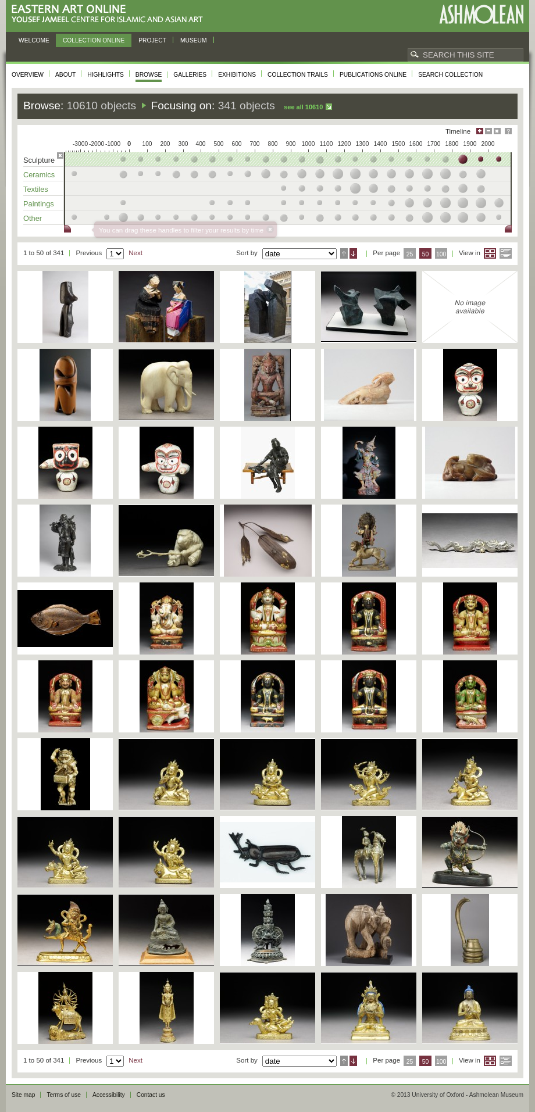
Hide (497, 131)
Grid (490, 253)
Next (135, 252)
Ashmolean (481, 14)
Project (152, 40)
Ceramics (39, 174)
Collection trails (298, 74)
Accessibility (108, 1095)
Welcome (34, 40)
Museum (193, 40)
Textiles (35, 189)
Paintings (38, 203)
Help (508, 131)
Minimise (488, 131)
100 (441, 254)
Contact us (151, 1095)
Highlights (105, 74)
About (65, 74)
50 (425, 254)
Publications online (373, 74)
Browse (148, 74)
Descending (353, 253)
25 (409, 254)
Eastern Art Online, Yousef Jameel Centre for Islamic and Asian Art (110, 14)
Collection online (93, 40)
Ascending (344, 253)
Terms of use (64, 1095)
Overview (28, 74)
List (506, 253)
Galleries (189, 74)
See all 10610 (303, 106)
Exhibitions (237, 74)
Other (32, 218)
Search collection (450, 74)
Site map (23, 1095)
